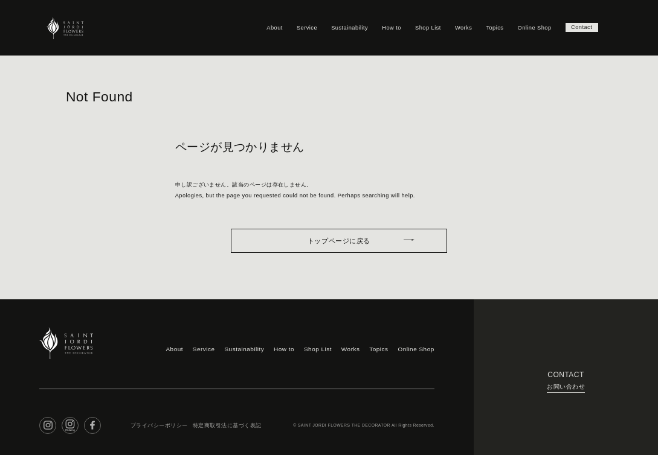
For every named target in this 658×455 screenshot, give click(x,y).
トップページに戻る (338, 238)
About (271, 27)
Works (460, 27)
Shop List (425, 27)
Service (304, 27)
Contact (579, 27)
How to (388, 27)
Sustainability (346, 27)
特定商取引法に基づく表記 (217, 418)
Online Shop (531, 27)
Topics (491, 27)
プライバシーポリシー (156, 418)
